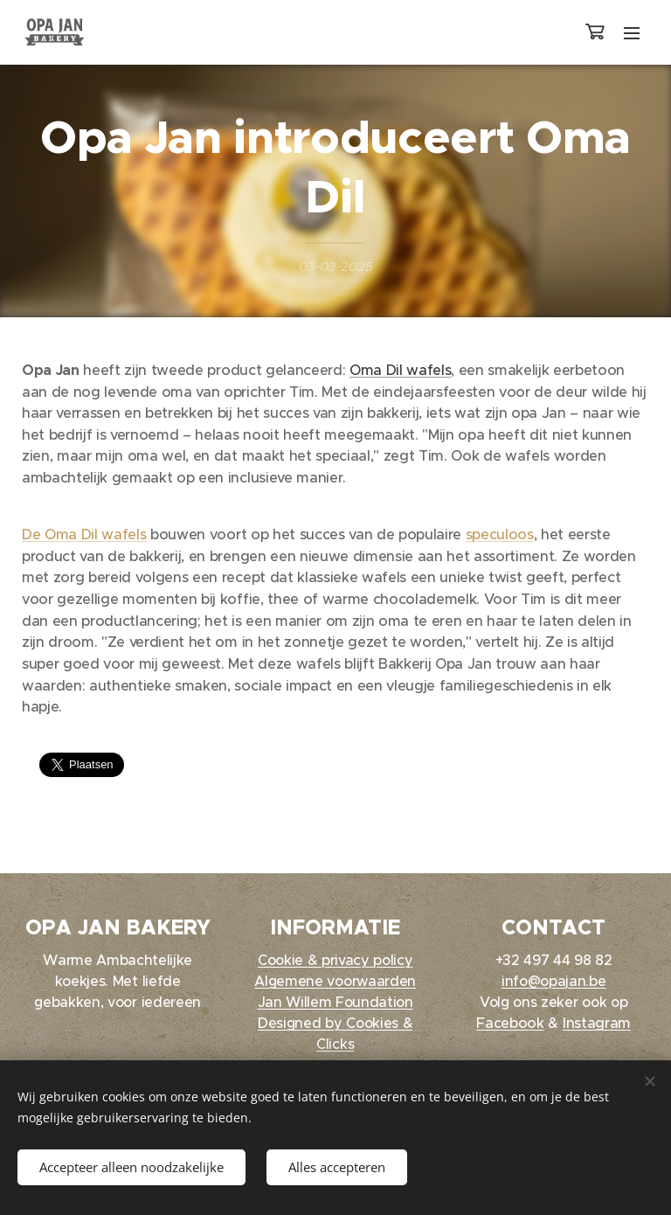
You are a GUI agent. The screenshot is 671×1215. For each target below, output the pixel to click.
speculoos (500, 534)
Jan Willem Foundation (335, 1001)
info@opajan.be (553, 980)
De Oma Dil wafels (84, 534)
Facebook (509, 1023)
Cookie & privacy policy (335, 960)
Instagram (597, 1023)
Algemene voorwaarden (335, 980)
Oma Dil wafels (400, 370)
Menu (632, 33)
